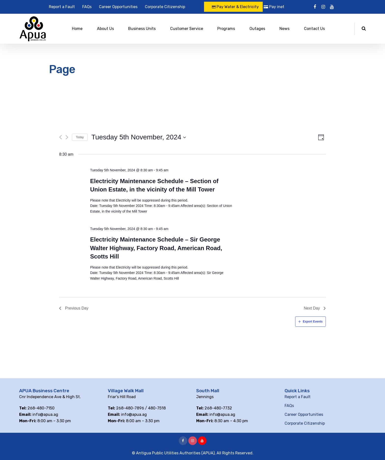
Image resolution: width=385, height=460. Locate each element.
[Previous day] (60, 137)
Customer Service (186, 28)
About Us (105, 28)
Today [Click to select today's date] (80, 137)
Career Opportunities (118, 6)
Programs (226, 28)
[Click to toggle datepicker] (138, 137)
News (284, 28)
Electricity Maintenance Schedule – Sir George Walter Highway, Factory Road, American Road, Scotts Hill (156, 247)
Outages (257, 28)
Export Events (313, 321)
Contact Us (314, 28)
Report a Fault (62, 6)
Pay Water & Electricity (235, 6)
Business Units (142, 28)
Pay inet (274, 6)
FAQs (87, 6)
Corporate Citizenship (165, 6)
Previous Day (76, 308)
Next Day (312, 308)
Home (77, 28)
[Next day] (67, 137)
